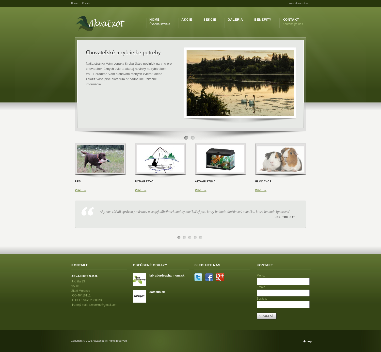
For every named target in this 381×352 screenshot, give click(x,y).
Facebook (209, 277)
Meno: (261, 275)
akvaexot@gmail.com (103, 305)
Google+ (220, 277)
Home (74, 3)
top (309, 341)
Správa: (262, 298)
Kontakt (86, 3)
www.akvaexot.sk (298, 3)
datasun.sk (157, 292)
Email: (261, 287)
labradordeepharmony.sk (167, 275)
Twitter (198, 277)
